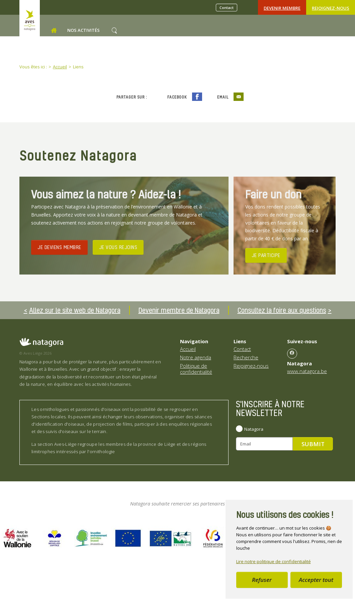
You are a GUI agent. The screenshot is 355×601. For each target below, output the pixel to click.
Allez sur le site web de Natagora (74, 310)
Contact (226, 7)
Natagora (253, 429)
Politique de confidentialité (196, 368)
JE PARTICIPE (266, 255)
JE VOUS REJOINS (118, 247)
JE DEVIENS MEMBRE (59, 247)
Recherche (246, 357)
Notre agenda (195, 357)
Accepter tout (316, 580)
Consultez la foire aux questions (282, 310)
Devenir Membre (282, 8)
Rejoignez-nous (330, 8)
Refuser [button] (262, 580)
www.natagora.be (307, 371)
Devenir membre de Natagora (179, 310)
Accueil (188, 349)
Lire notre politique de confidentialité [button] (273, 561)
